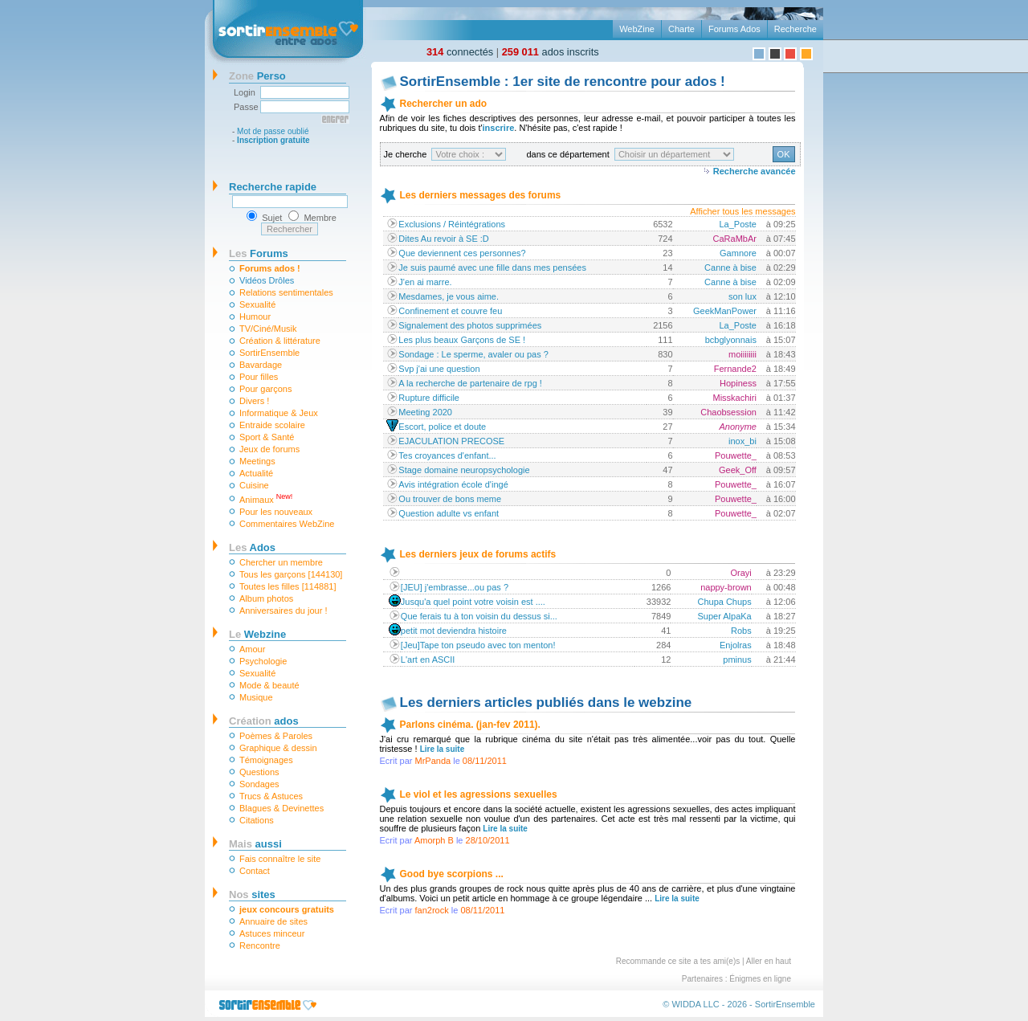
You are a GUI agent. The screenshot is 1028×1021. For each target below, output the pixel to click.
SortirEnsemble (269, 352)
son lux (742, 296)
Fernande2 (735, 369)
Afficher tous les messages (742, 211)
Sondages (259, 784)
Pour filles (258, 377)
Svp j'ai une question (438, 369)
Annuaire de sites (273, 921)
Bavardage (260, 365)
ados (264, 721)
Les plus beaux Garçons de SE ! (461, 340)
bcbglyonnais (731, 340)
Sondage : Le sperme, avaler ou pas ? (473, 354)
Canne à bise (730, 267)
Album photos (266, 598)
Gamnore (738, 253)
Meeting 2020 (425, 412)
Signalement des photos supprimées (469, 325)
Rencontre (259, 945)
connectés (459, 52)
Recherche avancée (754, 171)
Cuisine (254, 485)
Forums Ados (734, 29)
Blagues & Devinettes (281, 808)
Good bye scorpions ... (452, 874)
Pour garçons (265, 389)
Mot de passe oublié (273, 131)
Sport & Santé (267, 437)
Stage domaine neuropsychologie (463, 470)
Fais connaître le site (280, 859)
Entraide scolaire (272, 425)
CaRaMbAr (735, 238)
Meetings (257, 461)
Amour (252, 649)
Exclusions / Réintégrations (451, 224)
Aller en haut (768, 961)
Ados (252, 547)
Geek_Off (738, 470)
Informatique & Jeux (278, 413)
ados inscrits (550, 52)
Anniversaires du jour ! (283, 610)
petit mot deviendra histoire (454, 630)
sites (252, 894)
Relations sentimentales (286, 292)
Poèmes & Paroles (275, 736)
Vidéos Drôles (266, 280)
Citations (256, 820)
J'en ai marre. (424, 282)
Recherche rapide (272, 187)
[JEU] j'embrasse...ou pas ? (454, 587)
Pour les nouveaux (275, 512)
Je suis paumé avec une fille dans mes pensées (492, 267)
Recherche (795, 29)
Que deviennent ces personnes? (461, 253)
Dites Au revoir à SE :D (443, 238)
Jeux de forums (269, 449)
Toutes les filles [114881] (287, 586)
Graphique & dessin (278, 748)
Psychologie (263, 661)
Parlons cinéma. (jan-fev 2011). (470, 724)
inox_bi (742, 441)
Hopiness (738, 383)
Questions (259, 772)
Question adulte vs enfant (448, 513)
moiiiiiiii (742, 354)
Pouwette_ (736, 455)
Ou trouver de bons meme (449, 499)
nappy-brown (726, 587)
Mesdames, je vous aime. (448, 296)
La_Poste (737, 224)
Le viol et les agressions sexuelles (478, 794)
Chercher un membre (281, 562)
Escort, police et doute (442, 426)
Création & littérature (279, 340)
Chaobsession (728, 412)
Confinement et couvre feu (450, 311)
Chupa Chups (724, 601)
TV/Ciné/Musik (268, 328)
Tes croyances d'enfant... (447, 455)
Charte (681, 29)
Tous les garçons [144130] (290, 574)
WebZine (637, 29)
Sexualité (257, 304)
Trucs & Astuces (271, 796)
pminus (737, 659)
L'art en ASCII (428, 659)
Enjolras (736, 645)
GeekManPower (725, 311)
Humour (255, 316)
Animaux (265, 498)
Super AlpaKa (724, 616)
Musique (256, 697)
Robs (741, 630)
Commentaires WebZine (286, 524)
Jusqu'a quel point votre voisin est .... (473, 601)
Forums (258, 253)
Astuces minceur (271, 933)
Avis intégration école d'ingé (453, 484)
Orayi (740, 573)
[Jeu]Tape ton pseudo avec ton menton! (478, 645)
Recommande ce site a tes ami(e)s (678, 961)
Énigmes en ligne (760, 978)
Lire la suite (442, 749)
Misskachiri (735, 397)
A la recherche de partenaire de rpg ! (470, 383)
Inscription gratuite (273, 140)
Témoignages (266, 760)
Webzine (257, 634)
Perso (257, 76)
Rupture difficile (428, 397)
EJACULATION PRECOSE (451, 441)
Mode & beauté (269, 685)
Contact (254, 871)
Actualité (256, 473)
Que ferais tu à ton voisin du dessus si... (479, 616)
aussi (255, 844)
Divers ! (254, 401)
